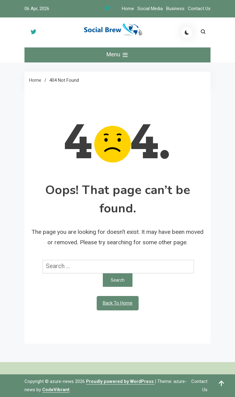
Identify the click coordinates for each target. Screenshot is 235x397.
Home (128, 8)
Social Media (150, 8)
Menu (117, 54)
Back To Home (117, 303)
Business (175, 8)
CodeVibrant (55, 389)
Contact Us (199, 8)
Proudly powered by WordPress (120, 381)
